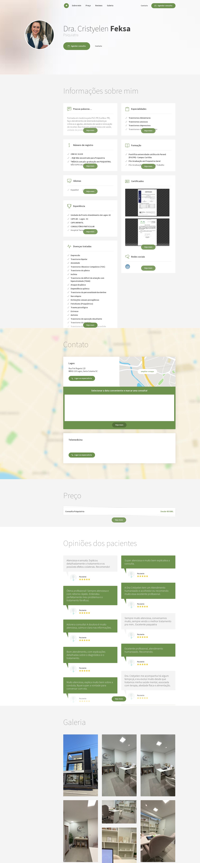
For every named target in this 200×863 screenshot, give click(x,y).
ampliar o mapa (147, 371)
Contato (144, 5)
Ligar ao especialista (82, 378)
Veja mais (90, 325)
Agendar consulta (163, 5)
